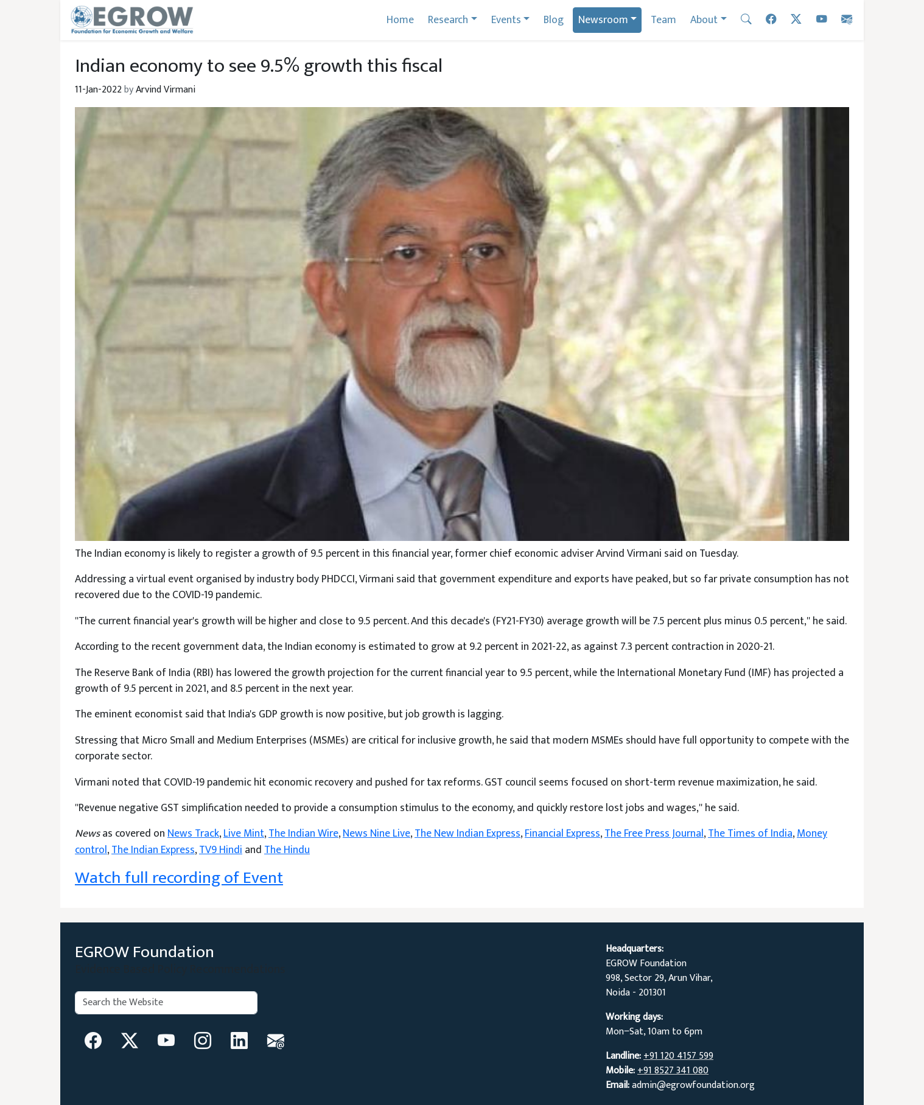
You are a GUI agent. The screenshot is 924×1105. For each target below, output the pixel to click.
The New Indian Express (467, 833)
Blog (554, 20)
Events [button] (506, 20)
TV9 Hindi (220, 850)
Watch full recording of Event (179, 877)
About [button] (704, 20)
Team (663, 20)
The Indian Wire (303, 833)
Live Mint (243, 833)
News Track (193, 833)
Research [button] (448, 20)
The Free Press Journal (654, 833)
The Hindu (287, 850)
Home (400, 20)
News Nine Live (376, 833)
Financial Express (562, 833)
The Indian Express (153, 850)
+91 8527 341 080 (673, 1070)
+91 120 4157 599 (678, 1056)
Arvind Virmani (165, 90)
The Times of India (750, 833)
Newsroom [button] (603, 20)
